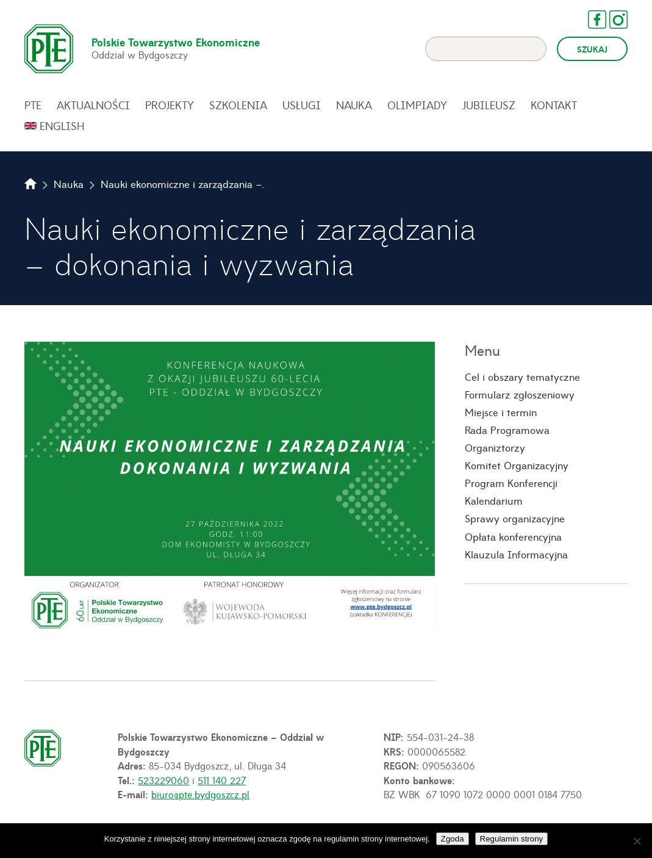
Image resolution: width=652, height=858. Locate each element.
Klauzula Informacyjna (516, 554)
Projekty (169, 105)
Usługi (301, 105)
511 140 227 (222, 780)
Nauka (354, 105)
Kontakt (554, 105)
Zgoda (452, 838)
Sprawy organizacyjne (515, 518)
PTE (32, 105)
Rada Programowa (507, 429)
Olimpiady (417, 105)
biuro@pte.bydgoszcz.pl (200, 794)
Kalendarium (494, 500)
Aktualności (93, 105)
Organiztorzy (495, 447)
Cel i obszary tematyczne (522, 376)
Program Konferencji (511, 482)
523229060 (163, 780)
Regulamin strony (511, 838)
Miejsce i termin (501, 412)
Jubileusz (488, 105)
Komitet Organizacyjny (516, 465)
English (62, 125)
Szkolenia (238, 105)
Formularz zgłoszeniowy (520, 394)
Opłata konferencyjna (513, 536)
